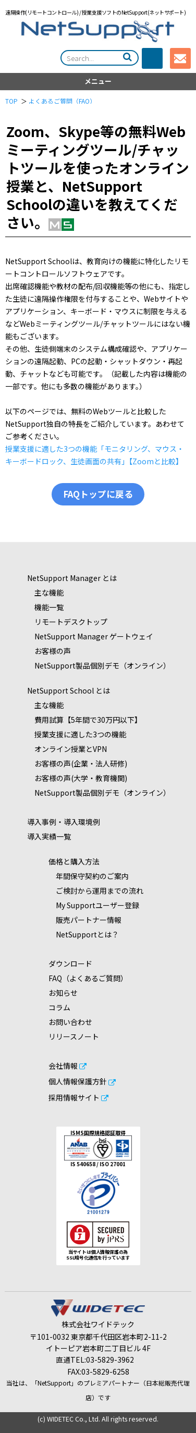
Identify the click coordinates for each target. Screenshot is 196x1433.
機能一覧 (45, 607)
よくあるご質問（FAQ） (62, 100)
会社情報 (63, 1065)
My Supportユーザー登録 (93, 905)
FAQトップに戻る (98, 494)
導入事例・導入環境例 (63, 822)
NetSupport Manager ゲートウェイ (90, 636)
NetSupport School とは (68, 690)
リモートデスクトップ (67, 621)
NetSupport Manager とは (72, 578)
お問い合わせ (70, 1022)
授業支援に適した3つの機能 (76, 734)
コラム (59, 1007)
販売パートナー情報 (84, 920)
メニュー (98, 81)
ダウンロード (70, 963)
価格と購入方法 (74, 861)
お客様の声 (49, 651)
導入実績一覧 (49, 836)
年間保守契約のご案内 (88, 876)
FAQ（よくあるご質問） (88, 978)
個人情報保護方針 (77, 1081)
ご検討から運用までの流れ (95, 890)
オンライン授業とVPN (67, 749)
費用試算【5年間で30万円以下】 (84, 719)
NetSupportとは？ (83, 934)
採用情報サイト (74, 1097)
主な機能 (45, 592)
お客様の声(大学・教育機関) (77, 778)
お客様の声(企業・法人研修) (77, 763)
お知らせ (63, 992)
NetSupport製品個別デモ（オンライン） (98, 665)
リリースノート (73, 1036)
